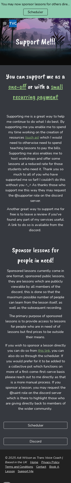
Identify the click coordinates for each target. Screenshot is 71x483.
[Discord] (35, 441)
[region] (35, 9)
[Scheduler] (35, 425)
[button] (4, 23)
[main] (36, 41)
